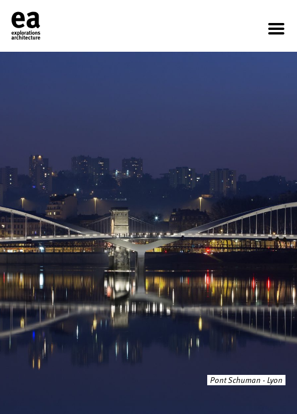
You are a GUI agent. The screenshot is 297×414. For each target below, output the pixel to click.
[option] (148, 233)
